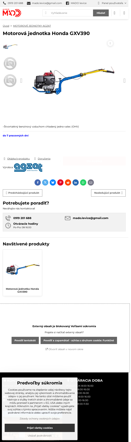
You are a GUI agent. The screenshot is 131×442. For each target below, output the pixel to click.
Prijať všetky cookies (40, 427)
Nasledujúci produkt (108, 193)
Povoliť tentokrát (25, 340)
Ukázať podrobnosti (40, 435)
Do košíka (94, 147)
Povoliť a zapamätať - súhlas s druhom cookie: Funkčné (78, 340)
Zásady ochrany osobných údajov (40, 418)
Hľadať (101, 12)
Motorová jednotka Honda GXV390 (22, 290)
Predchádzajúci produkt (22, 193)
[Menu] (124, 12)
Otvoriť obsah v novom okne (64, 349)
